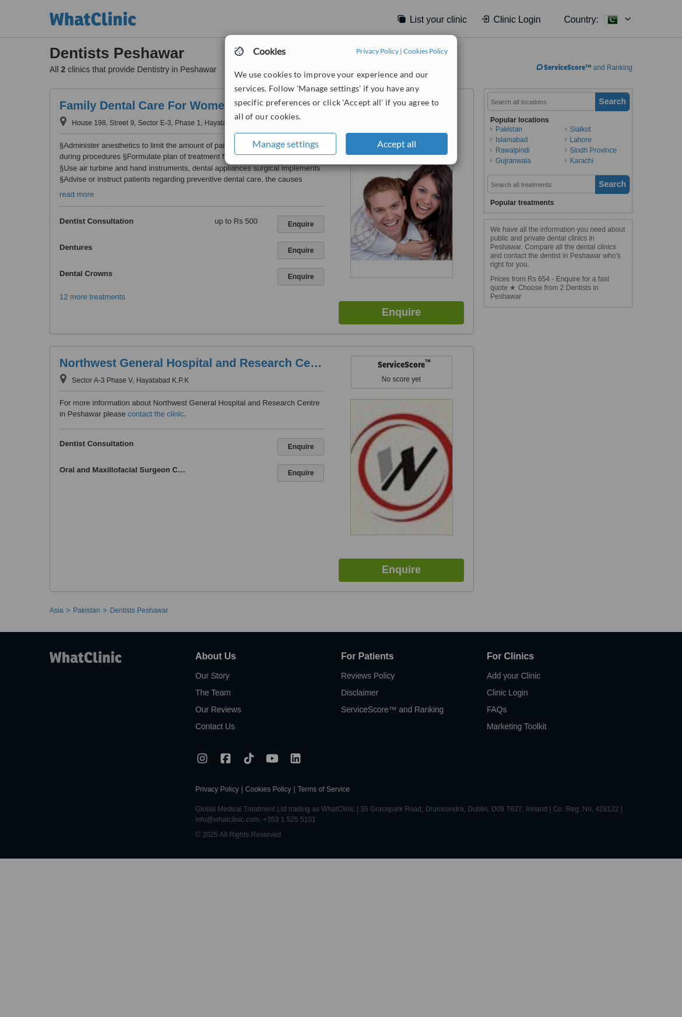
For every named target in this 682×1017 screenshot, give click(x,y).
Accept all (396, 143)
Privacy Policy (377, 51)
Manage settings (285, 143)
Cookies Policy (425, 51)
